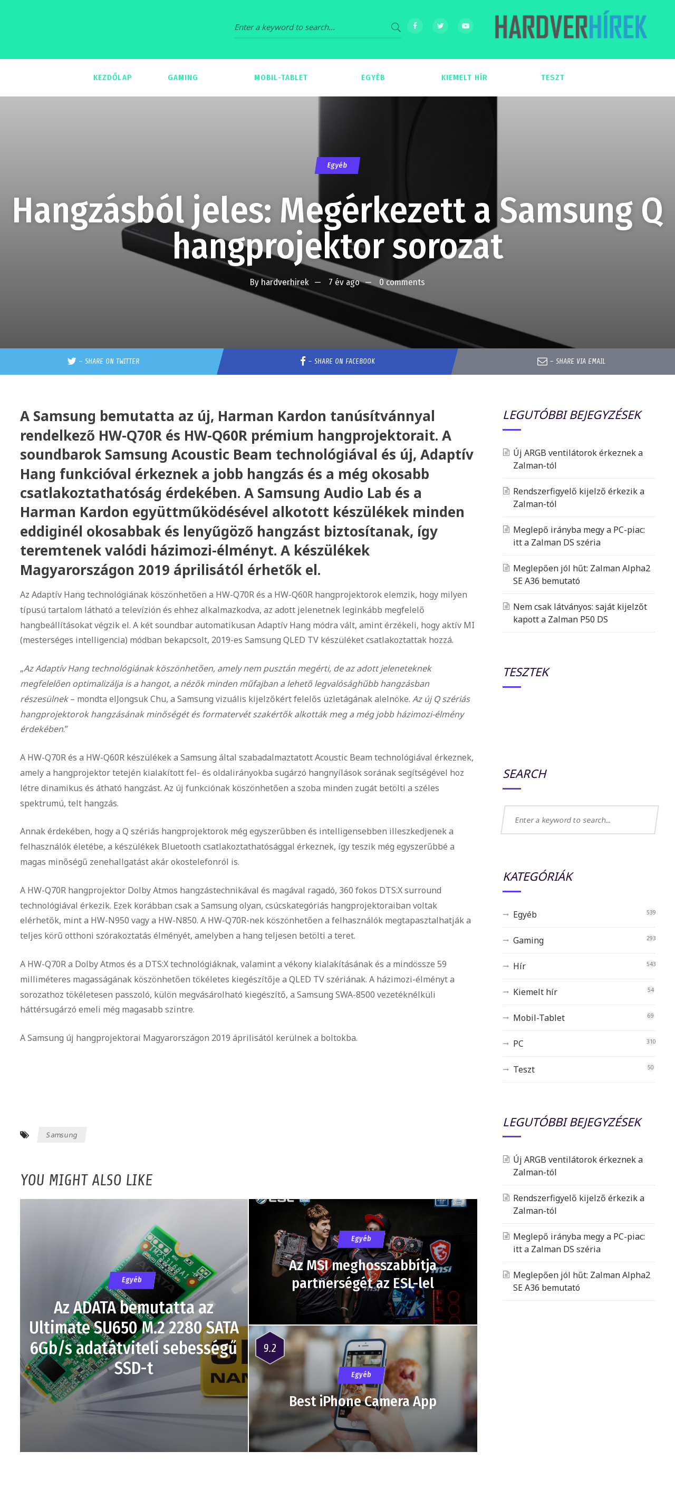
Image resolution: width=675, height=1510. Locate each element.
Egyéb (337, 165)
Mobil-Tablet (539, 1018)
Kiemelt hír (535, 992)
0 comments (402, 282)
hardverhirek (285, 282)
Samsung (62, 1134)
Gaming (528, 940)
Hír (519, 966)
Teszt (524, 1069)
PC (518, 1043)
